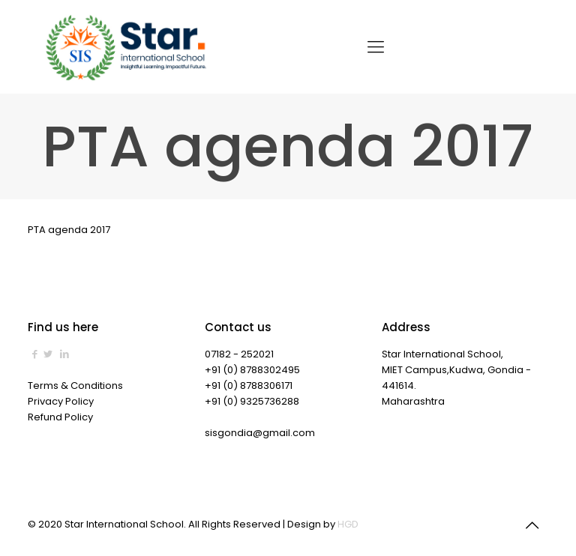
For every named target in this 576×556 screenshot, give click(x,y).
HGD (348, 524)
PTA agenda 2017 (69, 230)
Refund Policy (60, 417)
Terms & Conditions (75, 385)
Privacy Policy (61, 401)
